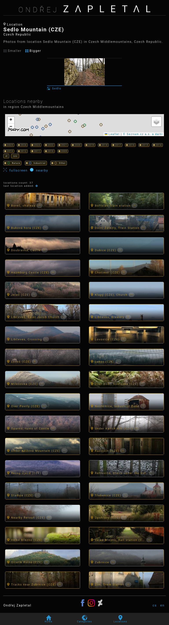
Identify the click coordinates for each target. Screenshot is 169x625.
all (6, 156)
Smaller (12, 51)
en (162, 605)
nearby (39, 170)
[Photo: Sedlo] (84, 74)
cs (154, 605)
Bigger (33, 51)
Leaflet (112, 134)
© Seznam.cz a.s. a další (143, 134)
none (15, 156)
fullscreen (16, 170)
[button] (32, 127)
